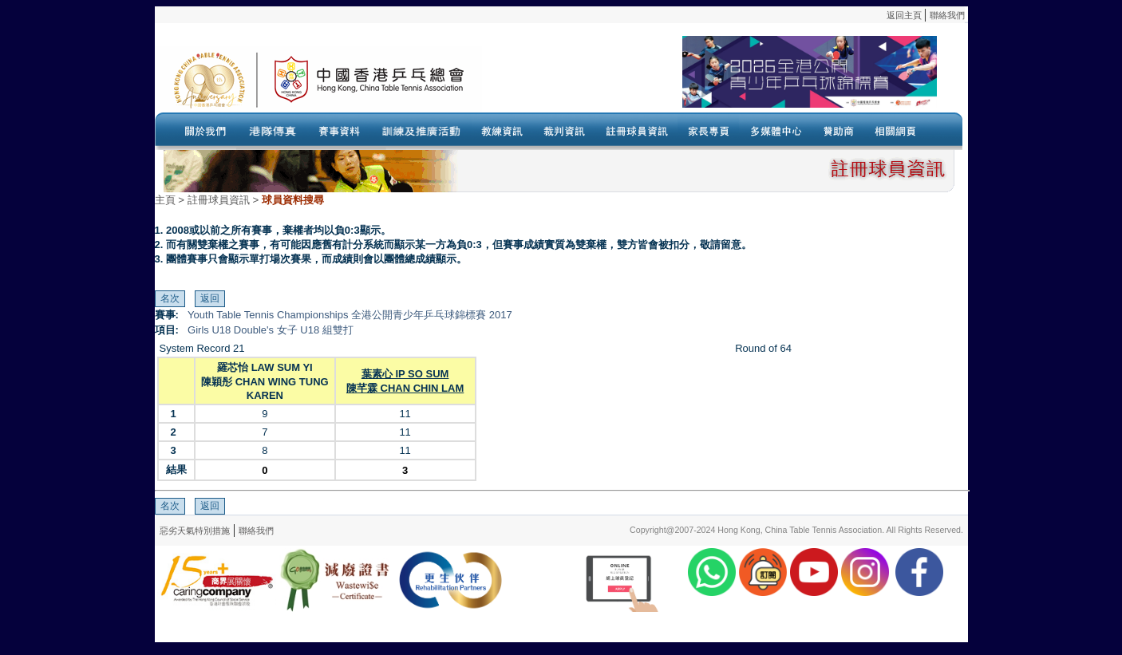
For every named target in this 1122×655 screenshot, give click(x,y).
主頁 (165, 200)
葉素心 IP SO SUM (405, 374)
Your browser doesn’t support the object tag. (709, 79)
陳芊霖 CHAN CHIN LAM (405, 388)
